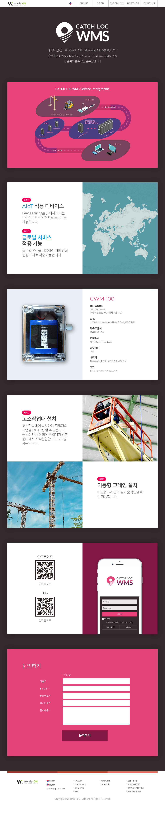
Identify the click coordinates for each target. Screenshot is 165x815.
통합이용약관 (132, 780)
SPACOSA (78, 780)
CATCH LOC (117, 3)
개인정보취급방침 (134, 784)
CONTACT (149, 3)
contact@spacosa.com (56, 788)
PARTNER (133, 3)
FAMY (77, 791)
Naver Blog (105, 780)
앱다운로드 (45, 584)
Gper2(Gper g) (80, 784)
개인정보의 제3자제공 (136, 787)
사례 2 (101, 479)
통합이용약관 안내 (134, 791)
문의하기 (85, 735)
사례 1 (26, 412)
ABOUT (84, 3)
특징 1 (26, 199)
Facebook (105, 784)
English (52, 784)
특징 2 (26, 231)
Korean (52, 780)
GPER (100, 3)
